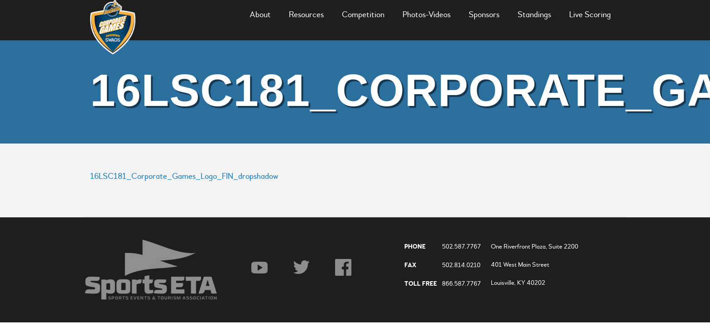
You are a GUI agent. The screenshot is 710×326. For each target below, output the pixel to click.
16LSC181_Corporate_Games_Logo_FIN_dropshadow (184, 176)
